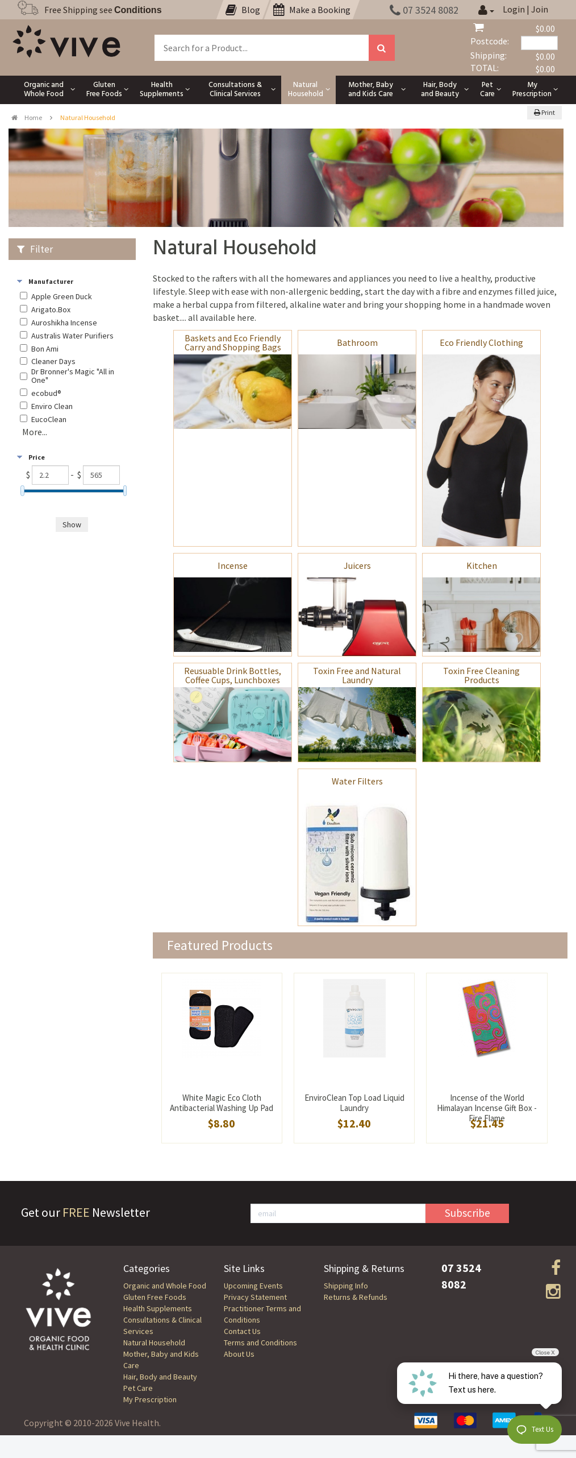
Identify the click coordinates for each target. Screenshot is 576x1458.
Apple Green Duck (61, 296)
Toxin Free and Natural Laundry (357, 675)
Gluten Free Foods (154, 1297)
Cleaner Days (53, 361)
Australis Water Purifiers (72, 336)
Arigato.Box (50, 309)
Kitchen (481, 565)
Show (71, 524)
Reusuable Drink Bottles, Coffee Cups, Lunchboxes (232, 675)
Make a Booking (311, 9)
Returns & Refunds (355, 1297)
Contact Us (242, 1331)
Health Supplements (157, 1308)
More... (34, 431)
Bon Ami (45, 349)
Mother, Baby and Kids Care (161, 1359)
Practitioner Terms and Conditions (262, 1314)
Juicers (357, 565)
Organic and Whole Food (164, 1286)
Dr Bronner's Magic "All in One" (72, 376)
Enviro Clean (52, 406)
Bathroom (357, 342)
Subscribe (467, 1213)
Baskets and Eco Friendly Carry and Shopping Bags (233, 342)
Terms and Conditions (260, 1342)
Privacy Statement (255, 1297)
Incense (233, 565)
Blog (243, 9)
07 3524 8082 (424, 9)
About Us (239, 1354)
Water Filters (357, 781)
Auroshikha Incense (64, 323)
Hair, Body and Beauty (160, 1377)
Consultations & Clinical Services (162, 1325)
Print (544, 112)
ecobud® (46, 393)
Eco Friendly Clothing (481, 342)
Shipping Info (346, 1286)
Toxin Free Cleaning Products (481, 675)
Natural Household (154, 1342)
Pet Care (138, 1388)
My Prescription (150, 1399)
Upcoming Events (253, 1286)
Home (26, 117)
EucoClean (48, 419)
